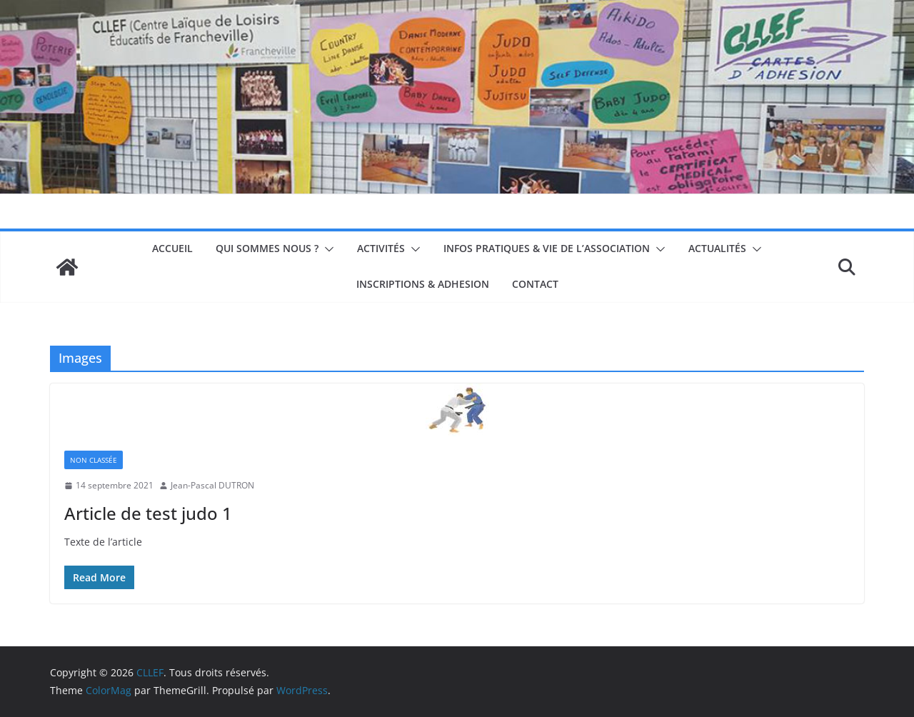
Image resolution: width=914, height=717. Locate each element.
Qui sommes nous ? (267, 248)
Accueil (172, 248)
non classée (93, 460)
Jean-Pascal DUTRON (212, 485)
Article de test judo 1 (148, 513)
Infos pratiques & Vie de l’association (546, 248)
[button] (326, 249)
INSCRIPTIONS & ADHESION (422, 284)
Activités (381, 248)
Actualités (717, 248)
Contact (535, 284)
